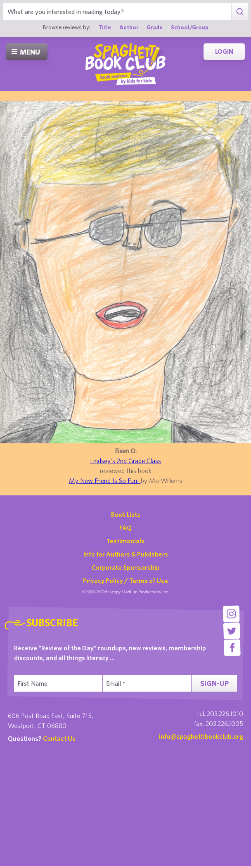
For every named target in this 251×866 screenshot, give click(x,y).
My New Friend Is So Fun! (105, 480)
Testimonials (125, 541)
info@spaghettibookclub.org (201, 736)
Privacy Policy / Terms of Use (125, 580)
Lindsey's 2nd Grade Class (125, 460)
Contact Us (59, 738)
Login (224, 51)
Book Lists (125, 514)
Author (128, 27)
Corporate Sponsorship (126, 567)
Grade (155, 27)
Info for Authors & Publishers (125, 554)
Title (105, 27)
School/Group (189, 27)
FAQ (125, 527)
